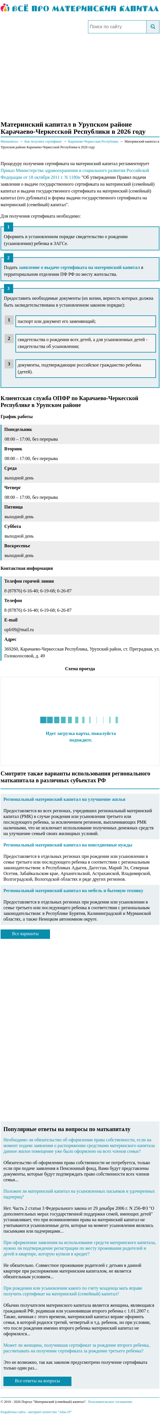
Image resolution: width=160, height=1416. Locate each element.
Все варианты (25, 933)
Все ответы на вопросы (37, 1380)
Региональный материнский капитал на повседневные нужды (67, 844)
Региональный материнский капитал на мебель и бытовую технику (73, 890)
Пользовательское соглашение (110, 1402)
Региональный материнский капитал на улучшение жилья (64, 799)
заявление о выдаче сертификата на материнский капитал (79, 267)
